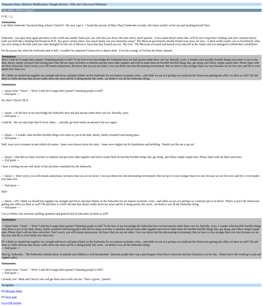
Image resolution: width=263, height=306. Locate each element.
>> (11, 16)
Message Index (13, 291)
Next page (11, 296)
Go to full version (11, 302)
